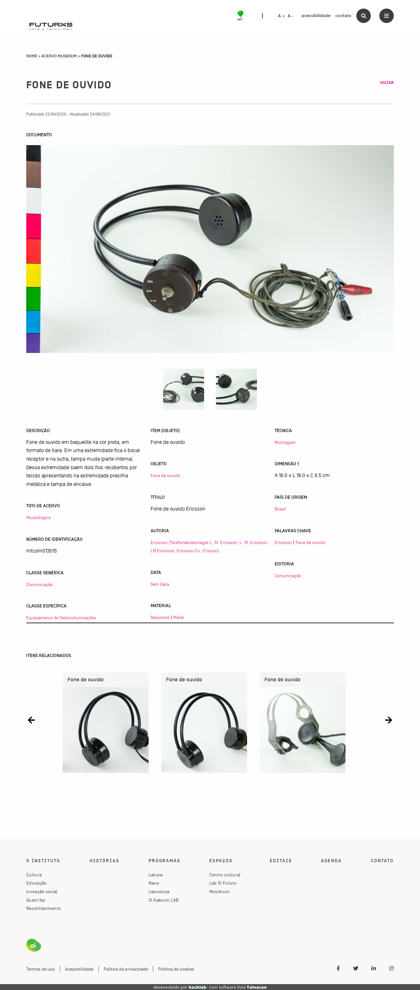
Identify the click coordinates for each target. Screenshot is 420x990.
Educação (36, 883)
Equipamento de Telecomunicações (61, 617)
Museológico (38, 517)
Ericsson (283, 542)
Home (31, 56)
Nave (154, 883)
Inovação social (42, 891)
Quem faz (35, 900)
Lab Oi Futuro (223, 883)
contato (343, 15)
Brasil (280, 509)
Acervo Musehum (59, 56)
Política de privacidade (126, 969)
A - (291, 16)
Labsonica (159, 891)
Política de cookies (176, 969)
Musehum (219, 891)
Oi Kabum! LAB (164, 900)
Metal (178, 617)
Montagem (285, 442)
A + (281, 16)
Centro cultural (225, 874)
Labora (156, 874)
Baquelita (160, 617)
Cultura (34, 874)
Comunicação (39, 584)
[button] (31, 720)
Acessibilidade (79, 969)
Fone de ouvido (165, 475)
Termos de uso (40, 969)
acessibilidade (316, 15)
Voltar (387, 82)
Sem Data (160, 584)
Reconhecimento (43, 908)
